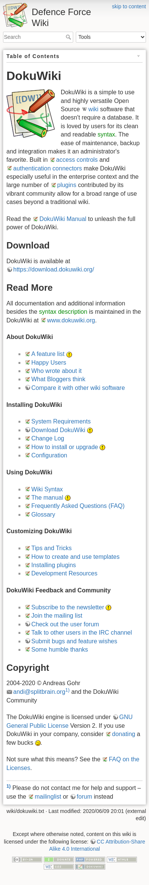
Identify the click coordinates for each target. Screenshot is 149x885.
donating (123, 734)
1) (67, 690)
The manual (47, 497)
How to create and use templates (75, 557)
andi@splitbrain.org (39, 692)
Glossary (43, 514)
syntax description (63, 311)
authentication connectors (47, 168)
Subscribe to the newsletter (67, 607)
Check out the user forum (65, 624)
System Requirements (61, 421)
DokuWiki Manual (62, 219)
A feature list (48, 354)
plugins (67, 185)
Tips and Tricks (51, 548)
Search (69, 37)
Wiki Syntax (47, 489)
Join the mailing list (56, 615)
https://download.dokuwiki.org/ (53, 269)
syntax (106, 134)
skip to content (129, 6)
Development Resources (64, 573)
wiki (93, 109)
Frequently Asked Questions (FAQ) (77, 506)
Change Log (47, 438)
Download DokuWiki (58, 430)
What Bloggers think (58, 379)
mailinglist (48, 796)
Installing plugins (53, 565)
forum (84, 796)
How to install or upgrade (64, 447)
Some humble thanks (59, 649)
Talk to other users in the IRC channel (81, 632)
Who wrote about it (56, 371)
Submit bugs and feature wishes (74, 641)
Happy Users (48, 362)
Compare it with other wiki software (78, 388)
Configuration (49, 455)
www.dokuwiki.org (71, 320)
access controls (77, 159)
